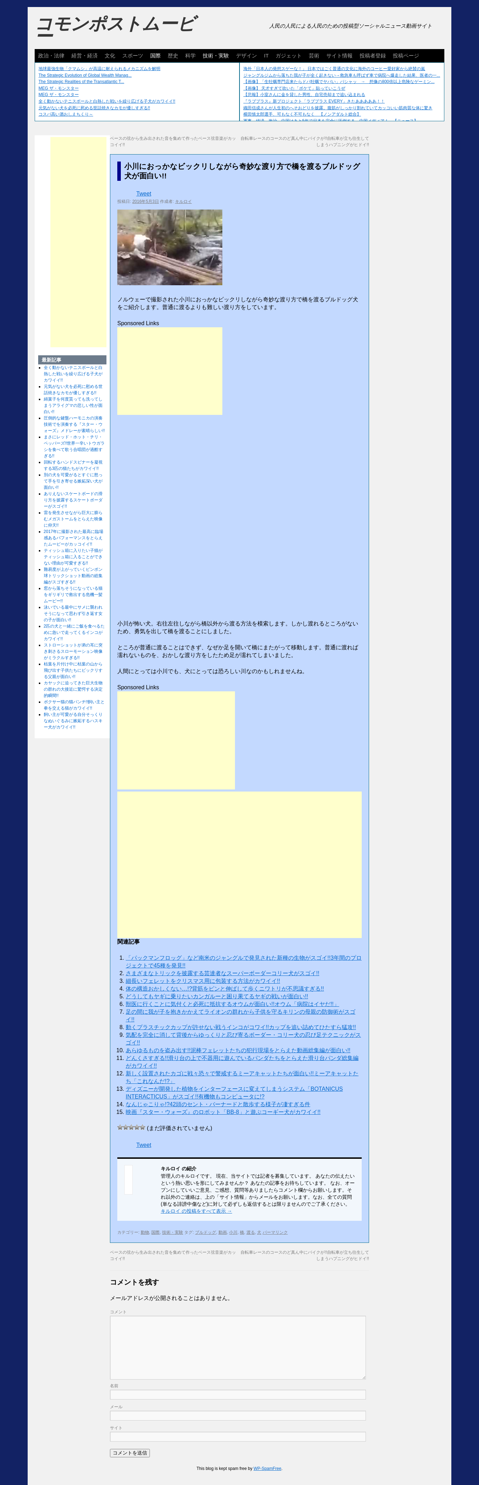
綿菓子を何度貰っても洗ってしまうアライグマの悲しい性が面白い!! (73, 405)
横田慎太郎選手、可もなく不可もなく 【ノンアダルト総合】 (302, 114)
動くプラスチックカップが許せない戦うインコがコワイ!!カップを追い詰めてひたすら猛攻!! (241, 1027)
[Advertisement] (169, 371)
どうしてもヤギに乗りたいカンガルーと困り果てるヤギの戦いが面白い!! (217, 996)
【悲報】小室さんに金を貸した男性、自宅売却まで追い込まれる (304, 94)
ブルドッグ (205, 1232)
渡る (251, 1232)
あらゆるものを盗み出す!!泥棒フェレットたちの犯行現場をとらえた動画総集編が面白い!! (238, 1050)
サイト (116, 1427)
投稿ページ (406, 56)
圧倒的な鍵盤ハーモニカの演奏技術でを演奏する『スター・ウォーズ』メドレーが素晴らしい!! (74, 424)
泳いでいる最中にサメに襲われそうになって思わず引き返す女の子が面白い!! (73, 613)
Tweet (143, 194)
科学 (190, 56)
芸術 (314, 56)
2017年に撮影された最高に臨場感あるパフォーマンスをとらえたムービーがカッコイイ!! (74, 538)
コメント (118, 1311)
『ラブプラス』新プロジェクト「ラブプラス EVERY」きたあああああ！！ (314, 101)
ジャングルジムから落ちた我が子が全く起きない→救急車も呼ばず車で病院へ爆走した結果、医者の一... (341, 75)
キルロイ (183, 201)
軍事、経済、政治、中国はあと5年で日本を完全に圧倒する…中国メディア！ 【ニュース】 (330, 120)
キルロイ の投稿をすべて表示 (196, 1211)
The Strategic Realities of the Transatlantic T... (81, 81)
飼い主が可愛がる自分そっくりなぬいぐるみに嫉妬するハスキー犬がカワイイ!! (73, 721)
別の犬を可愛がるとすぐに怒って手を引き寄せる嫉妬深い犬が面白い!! (73, 481)
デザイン (246, 56)
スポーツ (132, 56)
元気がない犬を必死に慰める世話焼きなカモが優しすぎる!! (94, 107)
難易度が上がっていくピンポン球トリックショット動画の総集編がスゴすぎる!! (73, 575)
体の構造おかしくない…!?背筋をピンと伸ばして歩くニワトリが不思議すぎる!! (225, 989)
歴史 (173, 56)
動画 (222, 1232)
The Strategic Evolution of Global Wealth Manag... (85, 75)
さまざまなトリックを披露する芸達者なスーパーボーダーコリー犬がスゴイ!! (222, 973)
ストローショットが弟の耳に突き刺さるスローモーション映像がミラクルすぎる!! (73, 651)
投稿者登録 (373, 56)
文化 (110, 56)
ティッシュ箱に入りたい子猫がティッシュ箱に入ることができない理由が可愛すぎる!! (73, 557)
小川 (233, 1232)
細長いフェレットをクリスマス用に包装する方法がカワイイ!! (203, 981)
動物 (145, 1232)
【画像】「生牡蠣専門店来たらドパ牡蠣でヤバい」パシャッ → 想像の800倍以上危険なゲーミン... (339, 81)
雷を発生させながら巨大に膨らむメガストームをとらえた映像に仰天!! (73, 519)
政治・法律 (51, 56)
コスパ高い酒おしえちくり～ (66, 114)
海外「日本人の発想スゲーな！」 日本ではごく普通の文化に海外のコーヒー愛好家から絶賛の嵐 (334, 68)
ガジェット (289, 56)
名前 (114, 1385)
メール (116, 1406)
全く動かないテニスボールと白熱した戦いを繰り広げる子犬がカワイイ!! (107, 101)
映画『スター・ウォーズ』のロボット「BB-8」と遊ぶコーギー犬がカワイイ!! (223, 1112)
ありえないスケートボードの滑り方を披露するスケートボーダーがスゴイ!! (73, 500)
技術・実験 (216, 56)
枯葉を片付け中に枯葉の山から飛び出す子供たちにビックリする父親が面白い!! (73, 670)
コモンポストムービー (115, 30)
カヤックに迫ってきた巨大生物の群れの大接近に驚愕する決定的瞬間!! (73, 689)
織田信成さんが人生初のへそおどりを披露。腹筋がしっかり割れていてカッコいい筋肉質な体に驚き (337, 107)
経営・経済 (84, 56)
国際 (155, 56)
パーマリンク (275, 1232)
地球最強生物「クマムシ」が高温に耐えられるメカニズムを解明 (99, 68)
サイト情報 (339, 56)
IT (266, 56)
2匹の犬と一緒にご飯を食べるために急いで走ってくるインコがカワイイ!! (74, 632)
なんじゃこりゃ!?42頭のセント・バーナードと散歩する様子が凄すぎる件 (218, 1104)
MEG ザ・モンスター (59, 88)
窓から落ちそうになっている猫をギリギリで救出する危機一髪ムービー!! (73, 594)
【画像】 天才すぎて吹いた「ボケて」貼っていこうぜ (294, 88)
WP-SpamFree (267, 1468)
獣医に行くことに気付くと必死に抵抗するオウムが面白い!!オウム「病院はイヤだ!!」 (232, 1004)
